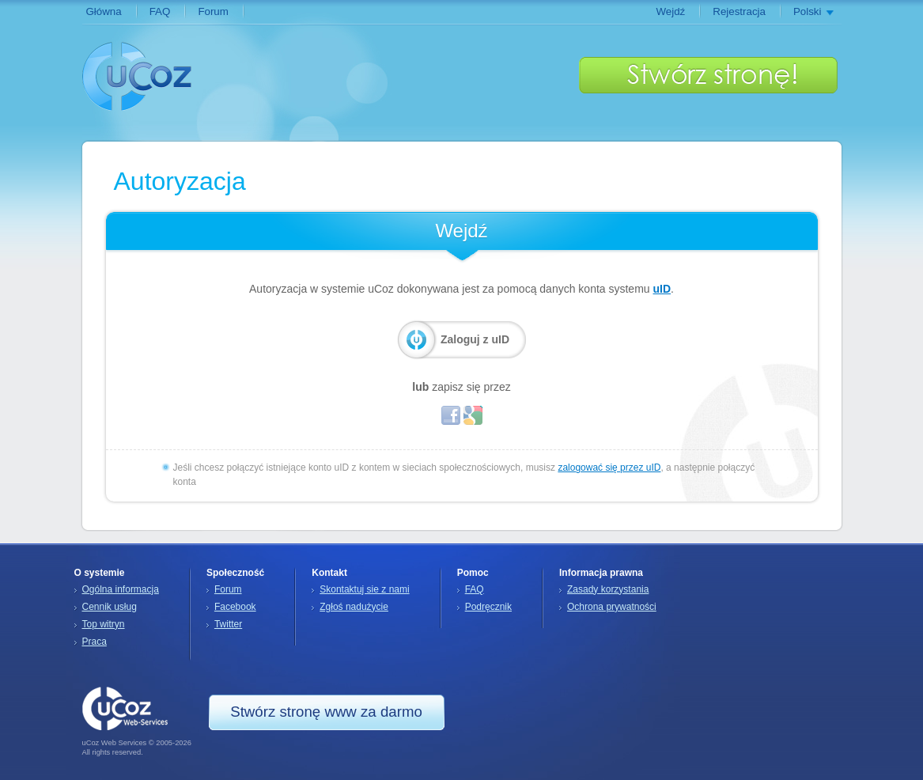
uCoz (137, 76)
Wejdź (670, 11)
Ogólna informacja (120, 589)
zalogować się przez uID (609, 467)
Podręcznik (488, 606)
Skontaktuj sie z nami (364, 589)
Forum (213, 11)
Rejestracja (739, 11)
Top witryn (103, 624)
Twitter (228, 624)
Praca (94, 641)
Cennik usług (109, 606)
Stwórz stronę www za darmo (708, 75)
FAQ (160, 11)
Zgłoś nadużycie (354, 606)
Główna (104, 11)
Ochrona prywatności (611, 606)
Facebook (235, 606)
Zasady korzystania (608, 589)
